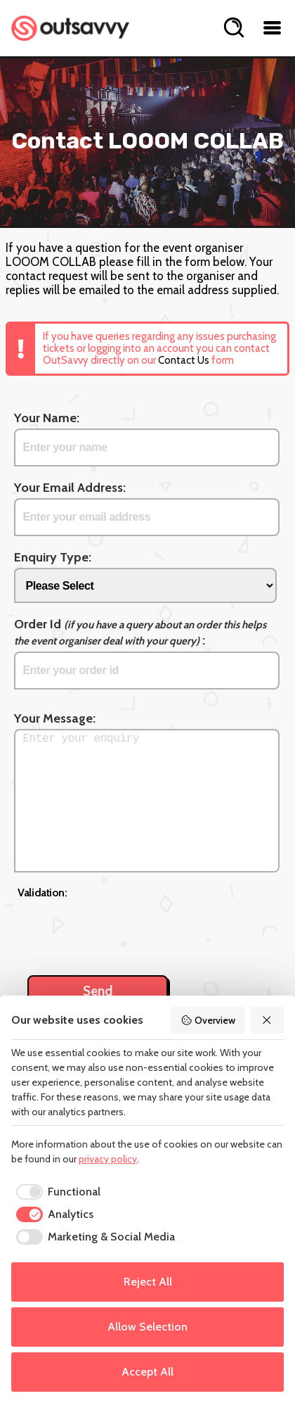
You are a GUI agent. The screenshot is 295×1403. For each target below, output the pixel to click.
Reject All (148, 1281)
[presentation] (124, 929)
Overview (208, 1020)
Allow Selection (147, 1326)
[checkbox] (55, 1191)
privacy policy (108, 1159)
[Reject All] (267, 1020)
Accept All (147, 1371)
